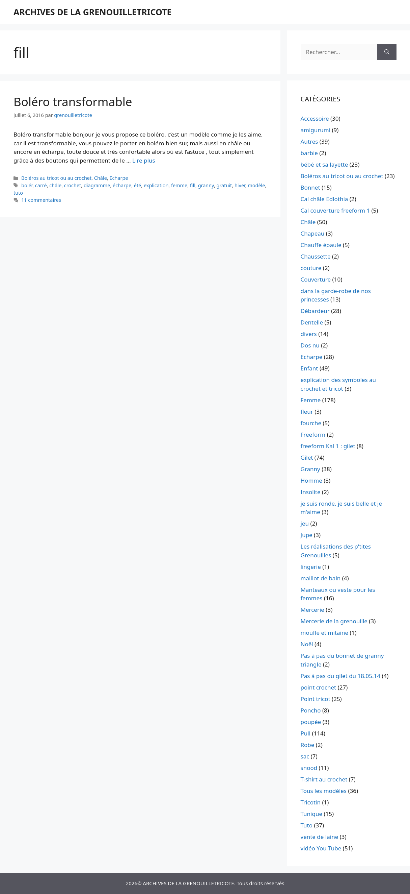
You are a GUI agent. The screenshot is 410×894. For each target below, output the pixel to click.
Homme (311, 480)
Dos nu (310, 345)
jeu (305, 523)
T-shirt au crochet (324, 779)
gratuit (224, 185)
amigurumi (316, 130)
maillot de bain (321, 578)
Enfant (309, 368)
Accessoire (315, 118)
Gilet (307, 457)
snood (309, 768)
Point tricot (315, 699)
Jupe (306, 535)
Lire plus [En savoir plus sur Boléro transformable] (143, 160)
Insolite (311, 492)
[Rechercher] (387, 52)
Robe (308, 745)
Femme (311, 400)
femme (179, 185)
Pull (306, 733)
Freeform (313, 434)
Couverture (316, 279)
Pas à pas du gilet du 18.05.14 (341, 676)
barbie (309, 153)
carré (41, 185)
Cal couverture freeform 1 (335, 210)
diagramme (97, 185)
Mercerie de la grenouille (334, 621)
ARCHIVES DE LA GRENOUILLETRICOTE (92, 12)
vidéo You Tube (321, 848)
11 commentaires (41, 200)
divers (309, 334)
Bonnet (310, 187)
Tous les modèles (324, 791)
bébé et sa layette (324, 164)
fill (192, 185)
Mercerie (312, 609)
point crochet (318, 687)
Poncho (311, 710)
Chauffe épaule (321, 245)
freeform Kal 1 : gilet (328, 446)
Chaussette (316, 256)
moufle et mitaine (325, 632)
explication (156, 185)
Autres (309, 141)
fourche (311, 423)
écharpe (122, 185)
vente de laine (319, 837)
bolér (26, 185)
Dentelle (312, 322)
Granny (310, 469)
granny (206, 185)
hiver (240, 185)
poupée (311, 722)
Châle (100, 178)
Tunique (312, 814)
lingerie (311, 567)
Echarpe (118, 178)
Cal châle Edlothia (324, 199)
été (137, 185)
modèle (256, 185)
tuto (18, 193)
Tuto (307, 825)
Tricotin (311, 802)
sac (305, 756)
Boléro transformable (72, 102)
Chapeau (313, 233)
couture (311, 268)
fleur (307, 411)
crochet (72, 185)
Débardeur (315, 311)
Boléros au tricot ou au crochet (56, 178)
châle (55, 185)
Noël (307, 644)
